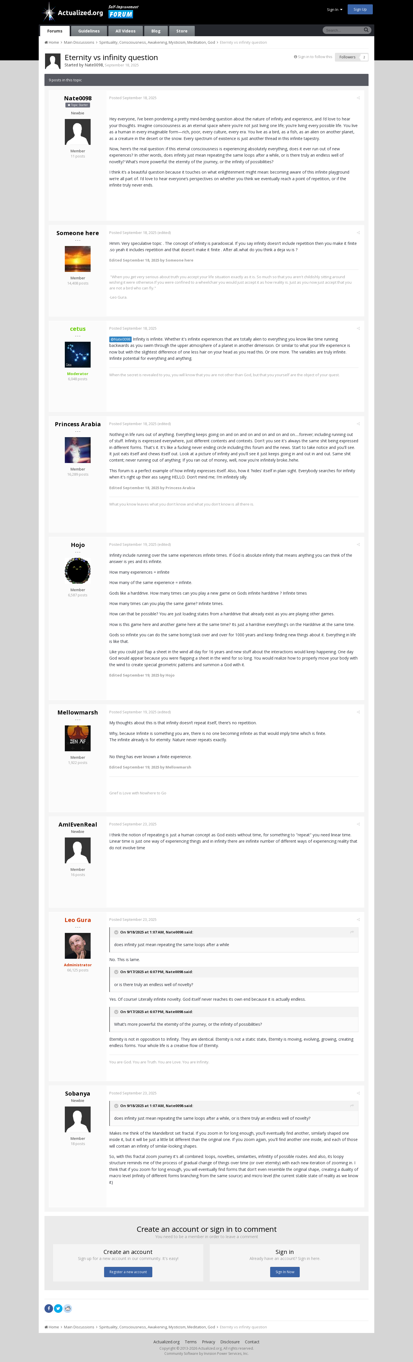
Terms (191, 1341)
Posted (134, 97)
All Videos (126, 31)
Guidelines (89, 31)
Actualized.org (166, 1341)
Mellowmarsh (77, 712)
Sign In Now (285, 1271)
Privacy (208, 1341)
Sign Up (360, 9)
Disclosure (230, 1341)
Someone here (78, 233)
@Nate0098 (122, 339)
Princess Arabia (78, 424)
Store (182, 31)
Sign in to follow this (315, 56)
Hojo (78, 545)
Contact (252, 1341)
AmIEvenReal (78, 824)
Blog (156, 31)
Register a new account (128, 1271)
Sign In (334, 9)
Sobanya (77, 1093)
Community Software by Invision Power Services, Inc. (206, 1353)
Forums (55, 31)
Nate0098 (94, 65)
